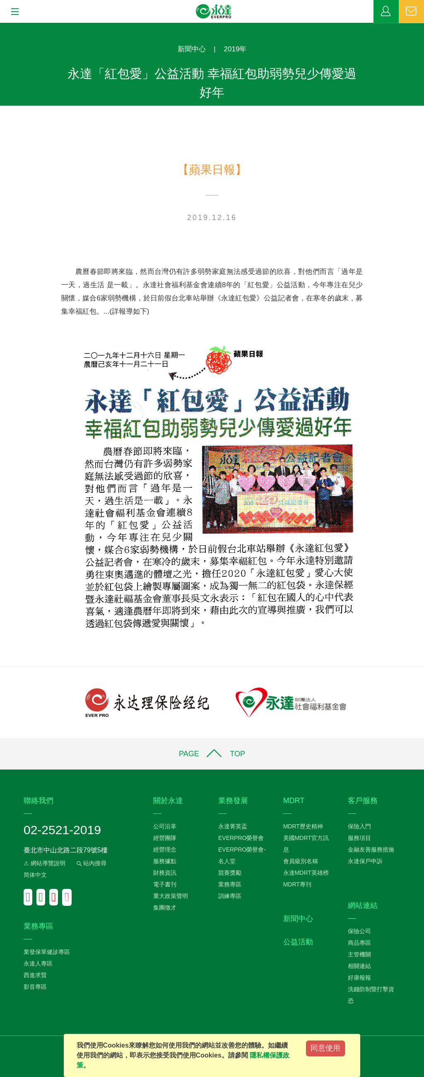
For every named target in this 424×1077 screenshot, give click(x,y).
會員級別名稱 (300, 861)
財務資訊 (164, 872)
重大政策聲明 (170, 896)
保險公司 (359, 931)
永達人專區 (38, 963)
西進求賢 (35, 975)
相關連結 (359, 966)
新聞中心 (192, 49)
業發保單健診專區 (47, 952)
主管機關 (359, 954)
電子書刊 (164, 884)
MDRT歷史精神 (303, 826)
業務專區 (386, 11)
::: (2, 27)
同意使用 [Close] (325, 1048)
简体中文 (35, 874)
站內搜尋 (90, 863)
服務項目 (359, 838)
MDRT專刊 (297, 884)
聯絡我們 (411, 11)
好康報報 (359, 977)
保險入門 (359, 826)
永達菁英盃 (232, 826)
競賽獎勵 (229, 872)
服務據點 (164, 861)
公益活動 (298, 942)
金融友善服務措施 (371, 849)
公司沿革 (164, 826)
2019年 (235, 49)
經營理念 (164, 849)
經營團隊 (164, 838)
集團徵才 (164, 907)
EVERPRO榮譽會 (241, 838)
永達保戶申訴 (365, 861)
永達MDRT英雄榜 (306, 872)
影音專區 (35, 986)
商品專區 (359, 942)
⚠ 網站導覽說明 (44, 863)
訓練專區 (229, 896)
